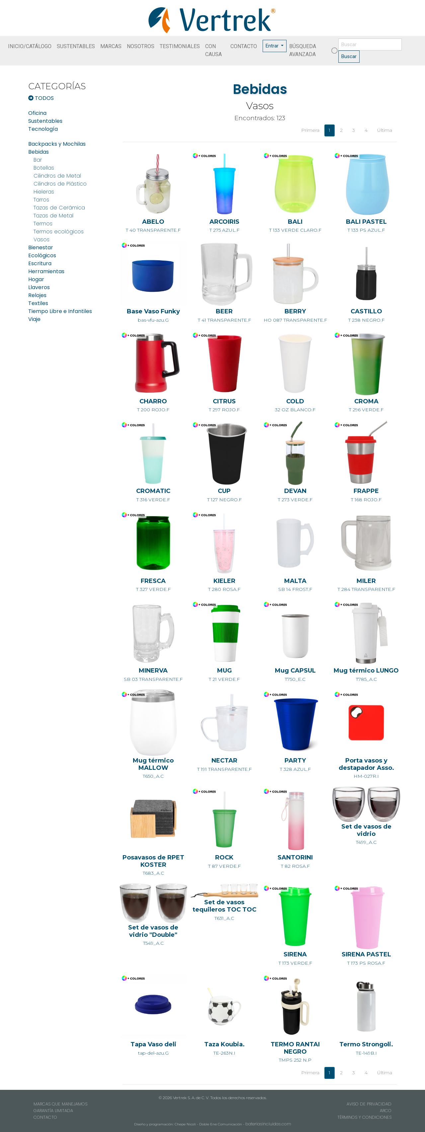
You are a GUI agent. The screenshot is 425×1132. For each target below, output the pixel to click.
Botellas (44, 168)
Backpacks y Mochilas (57, 144)
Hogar (36, 279)
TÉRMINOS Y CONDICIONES (364, 1117)
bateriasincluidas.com (268, 1124)
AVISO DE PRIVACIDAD (369, 1104)
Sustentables (45, 121)
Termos (43, 223)
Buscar (349, 56)
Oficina (37, 113)
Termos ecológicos (59, 231)
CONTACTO (243, 46)
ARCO (385, 1110)
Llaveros (39, 287)
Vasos (41, 239)
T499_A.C (366, 823)
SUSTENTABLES (76, 46)
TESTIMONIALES (180, 46)
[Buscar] (370, 45)
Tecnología (43, 129)
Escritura (39, 263)
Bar (38, 160)
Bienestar (40, 247)
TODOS (41, 98)
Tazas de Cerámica (59, 207)
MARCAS (111, 46)
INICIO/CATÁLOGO (29, 46)
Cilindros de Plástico (60, 184)
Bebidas (38, 152)
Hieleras (44, 192)
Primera (310, 130)
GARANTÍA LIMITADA (53, 1110)
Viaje (34, 319)
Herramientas (46, 271)
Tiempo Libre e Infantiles (60, 311)
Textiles (38, 303)
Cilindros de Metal (57, 176)
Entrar (273, 46)
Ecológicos (42, 255)
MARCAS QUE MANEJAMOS (60, 1104)
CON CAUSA (213, 50)
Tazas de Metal (53, 215)
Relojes (37, 295)
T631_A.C (224, 904)
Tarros (41, 199)
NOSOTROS (140, 46)
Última (384, 130)
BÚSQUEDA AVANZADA (302, 50)
